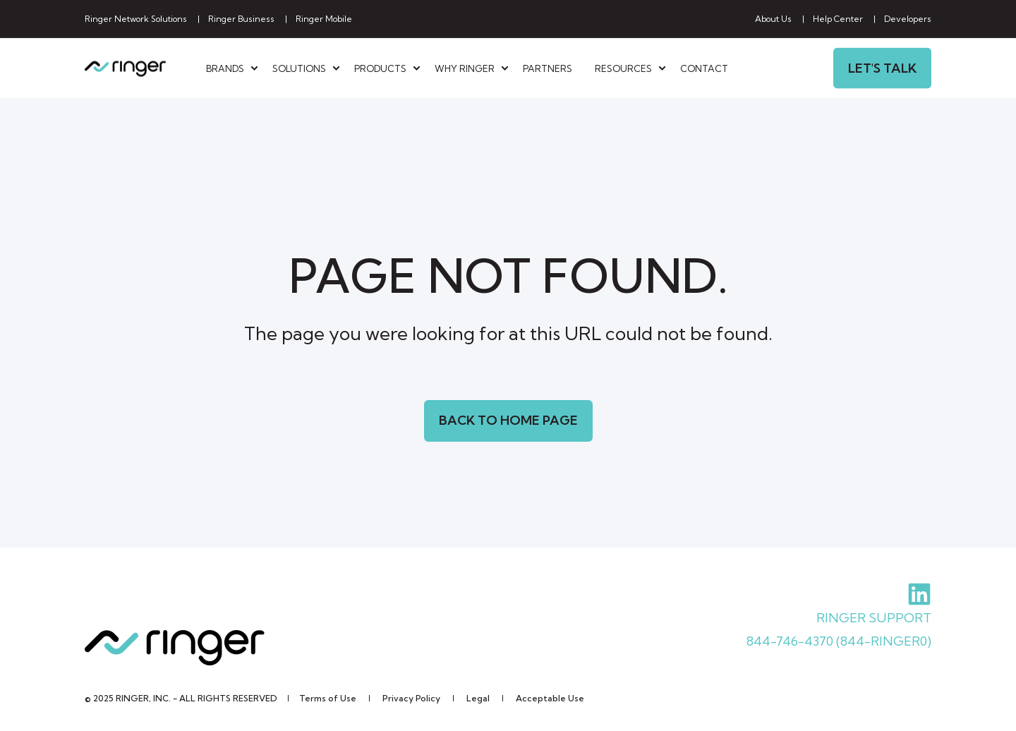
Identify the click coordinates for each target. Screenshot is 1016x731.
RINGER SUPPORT (873, 618)
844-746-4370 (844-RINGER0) (838, 641)
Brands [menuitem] (225, 67)
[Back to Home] (125, 68)
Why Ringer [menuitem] (465, 67)
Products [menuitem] (380, 67)
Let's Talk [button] (882, 67)
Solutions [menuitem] (299, 67)
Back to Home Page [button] (508, 420)
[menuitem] (136, 19)
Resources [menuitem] (623, 67)
